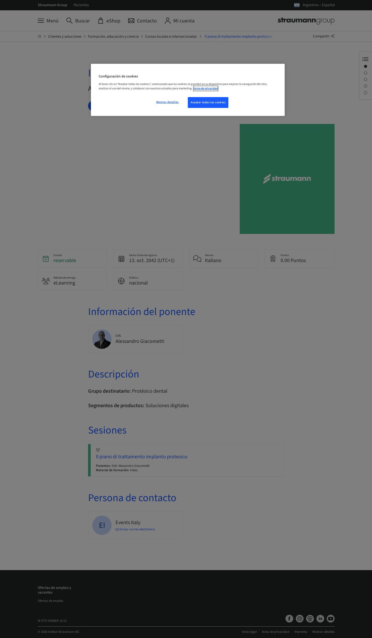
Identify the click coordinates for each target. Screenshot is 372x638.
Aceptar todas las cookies (208, 102)
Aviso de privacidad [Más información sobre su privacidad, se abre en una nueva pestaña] (206, 88)
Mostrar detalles (167, 102)
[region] (188, 90)
